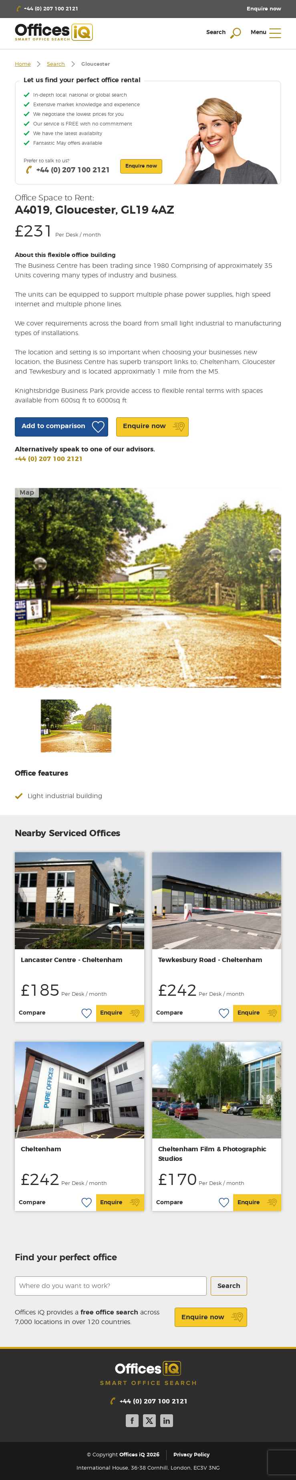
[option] (148, 588)
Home (23, 64)
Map (27, 492)
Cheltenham (41, 1149)
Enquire (120, 1013)
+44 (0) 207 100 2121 (49, 459)
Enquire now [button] (141, 166)
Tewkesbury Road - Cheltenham (210, 960)
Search (56, 64)
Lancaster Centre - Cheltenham (72, 960)
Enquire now (212, 1317)
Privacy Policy (191, 1455)
